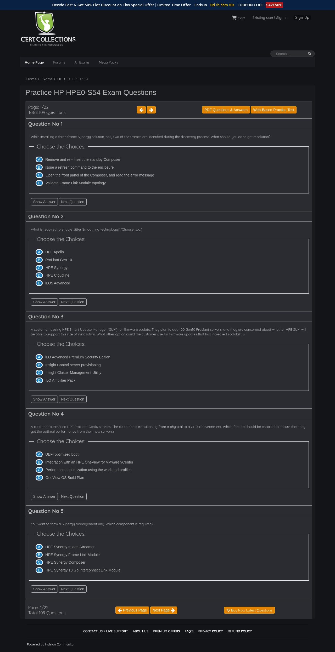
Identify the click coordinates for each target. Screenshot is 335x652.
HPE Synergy (57, 268)
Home (31, 79)
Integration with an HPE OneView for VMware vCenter (89, 462)
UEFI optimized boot (62, 454)
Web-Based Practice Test (273, 110)
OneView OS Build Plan (65, 478)
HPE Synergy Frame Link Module (72, 555)
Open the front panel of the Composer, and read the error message (100, 175)
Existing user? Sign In (269, 17)
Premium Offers (166, 631)
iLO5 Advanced (57, 283)
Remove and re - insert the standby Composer (82, 159)
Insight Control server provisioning (73, 365)
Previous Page (132, 610)
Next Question (72, 202)
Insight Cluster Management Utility (73, 372)
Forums (59, 62)
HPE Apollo (54, 252)
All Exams (82, 62)
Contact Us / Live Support (105, 631)
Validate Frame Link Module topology (76, 183)
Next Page (164, 610)
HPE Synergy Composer (66, 562)
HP (58, 79)
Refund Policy (240, 631)
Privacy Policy (210, 631)
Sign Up (302, 17)
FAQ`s (189, 631)
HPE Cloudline (57, 275)
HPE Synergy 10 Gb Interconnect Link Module (83, 570)
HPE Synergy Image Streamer (69, 547)
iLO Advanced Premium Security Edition (77, 357)
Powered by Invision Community (50, 644)
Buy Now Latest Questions (249, 610)
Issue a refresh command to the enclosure (79, 167)
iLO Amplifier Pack (60, 380)
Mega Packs (108, 62)
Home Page (34, 62)
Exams (45, 79)
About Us (140, 631)
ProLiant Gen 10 (58, 260)
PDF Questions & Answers (226, 110)
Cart (238, 18)
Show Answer (44, 202)
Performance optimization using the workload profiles (88, 470)
